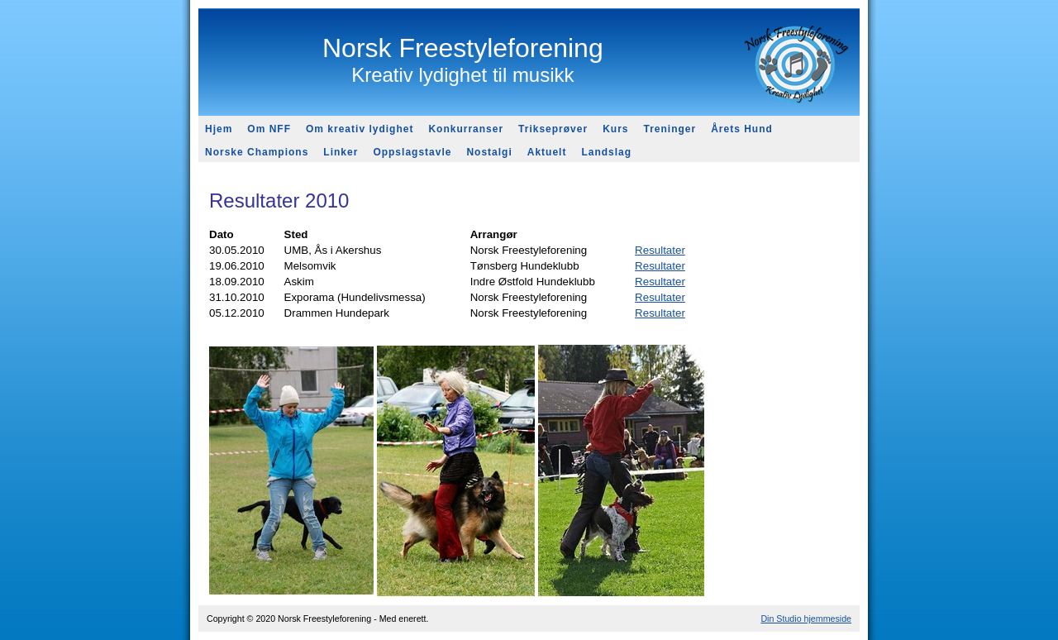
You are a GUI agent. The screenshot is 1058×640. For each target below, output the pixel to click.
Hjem (218, 129)
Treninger (669, 129)
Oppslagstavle (412, 152)
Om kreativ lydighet (359, 129)
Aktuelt (547, 152)
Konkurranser (465, 129)
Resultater (660, 250)
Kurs (615, 129)
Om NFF (269, 129)
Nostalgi (489, 152)
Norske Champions (256, 152)
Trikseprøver (553, 129)
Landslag (606, 152)
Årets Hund (742, 129)
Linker (340, 152)
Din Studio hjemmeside (805, 618)
